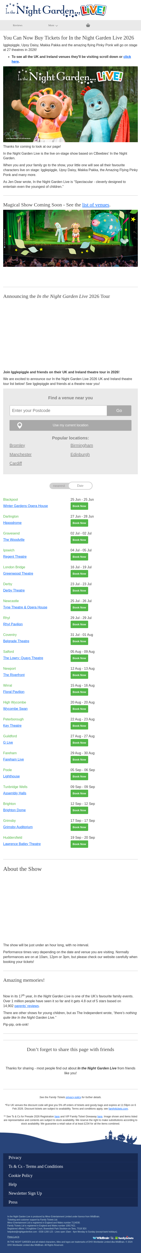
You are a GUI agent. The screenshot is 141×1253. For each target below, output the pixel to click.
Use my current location (70, 425)
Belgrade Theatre (16, 641)
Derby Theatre (14, 590)
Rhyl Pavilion (13, 624)
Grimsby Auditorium (18, 827)
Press (12, 1202)
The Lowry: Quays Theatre (23, 658)
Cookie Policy (20, 1175)
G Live (8, 742)
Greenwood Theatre (18, 573)
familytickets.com (118, 1108)
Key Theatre (12, 725)
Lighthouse (11, 776)
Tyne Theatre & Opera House (25, 607)
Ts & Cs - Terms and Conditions (35, 1166)
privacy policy (73, 1097)
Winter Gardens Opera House (25, 506)
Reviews (17, 25)
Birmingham (82, 445)
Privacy (14, 1157)
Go (119, 410)
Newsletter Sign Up (25, 1193)
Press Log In (13, 1237)
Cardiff (16, 463)
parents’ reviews (26, 1006)
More (53, 25)
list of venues (95, 204)
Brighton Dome (14, 810)
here (57, 1116)
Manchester (21, 454)
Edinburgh (80, 454)
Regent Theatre (15, 556)
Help (12, 1184)
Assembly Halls (14, 793)
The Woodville (14, 539)
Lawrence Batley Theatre (22, 844)
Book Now (79, 506)
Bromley (17, 445)
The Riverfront (14, 675)
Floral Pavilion (13, 692)
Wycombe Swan (15, 708)
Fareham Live (13, 759)
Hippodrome (12, 523)
